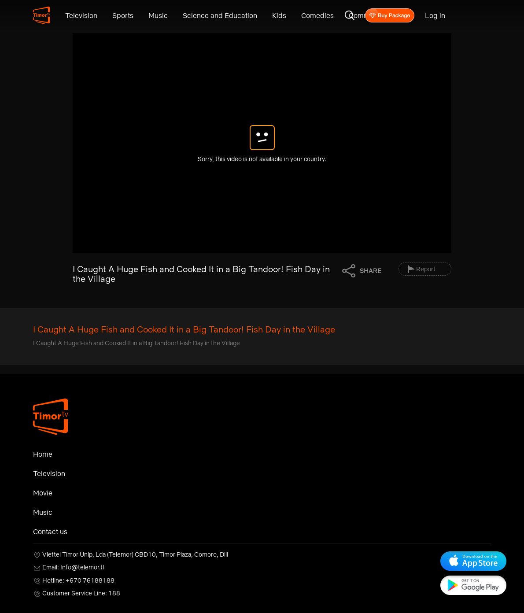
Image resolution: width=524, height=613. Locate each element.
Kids (279, 15)
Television (81, 15)
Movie (42, 492)
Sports (122, 15)
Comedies (317, 15)
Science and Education (220, 15)
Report (425, 269)
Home (42, 454)
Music (158, 15)
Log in (435, 15)
